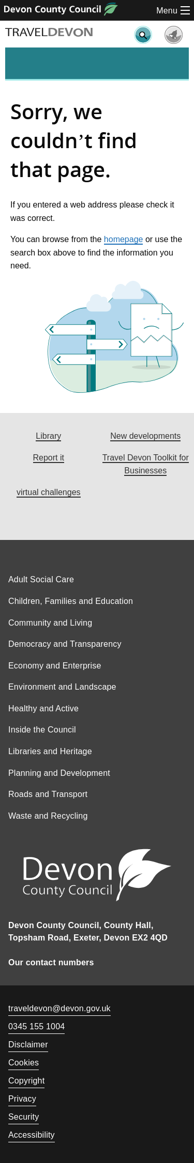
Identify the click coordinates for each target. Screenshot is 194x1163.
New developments (145, 436)
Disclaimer (28, 1044)
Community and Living (50, 622)
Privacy (22, 1098)
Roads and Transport (47, 794)
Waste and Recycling (48, 815)
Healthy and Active (43, 708)
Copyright (26, 1080)
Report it (48, 457)
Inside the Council (42, 729)
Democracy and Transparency (65, 644)
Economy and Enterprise (54, 665)
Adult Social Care (41, 579)
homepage (123, 239)
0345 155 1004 (36, 1028)
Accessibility (31, 1134)
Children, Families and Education (70, 601)
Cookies (23, 1062)
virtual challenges (49, 492)
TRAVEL (49, 33)
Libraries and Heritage (50, 751)
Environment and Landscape (62, 686)
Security (23, 1116)
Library (48, 436)
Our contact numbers (51, 962)
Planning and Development (59, 773)
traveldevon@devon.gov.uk (59, 1008)
